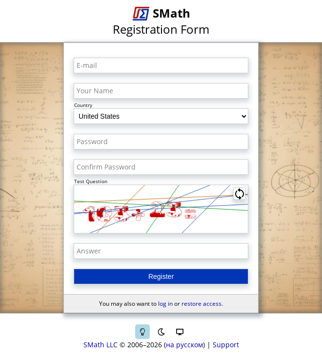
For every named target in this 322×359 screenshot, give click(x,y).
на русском (184, 344)
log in (165, 303)
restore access (201, 303)
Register (161, 276)
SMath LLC (100, 344)
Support (226, 344)
